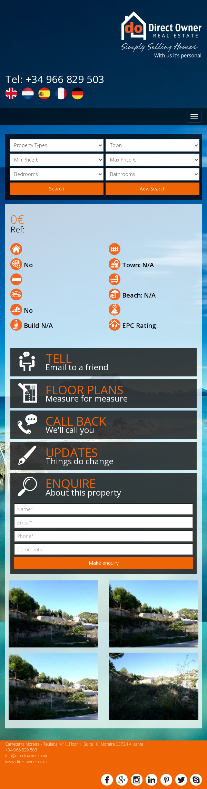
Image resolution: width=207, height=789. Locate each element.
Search (56, 188)
